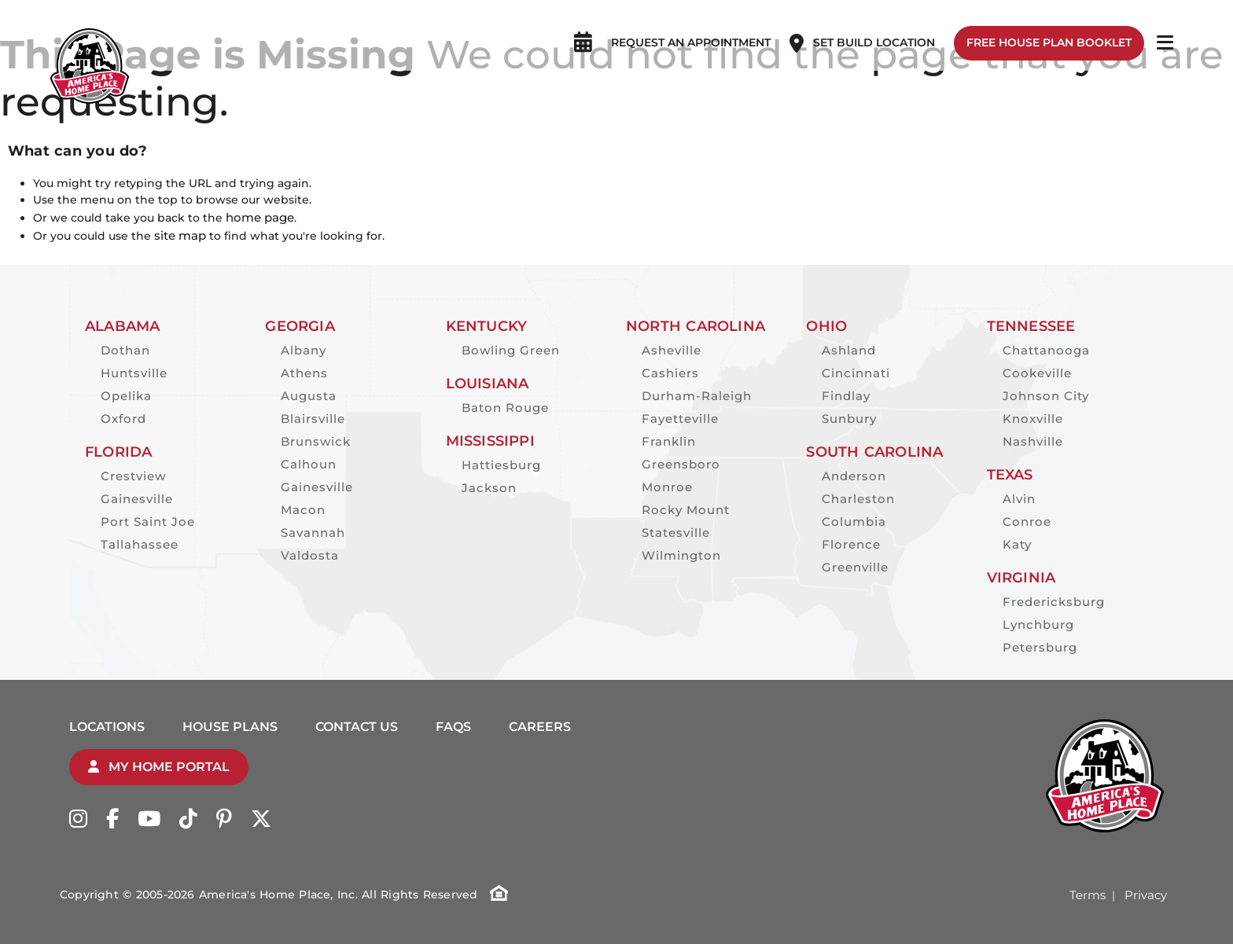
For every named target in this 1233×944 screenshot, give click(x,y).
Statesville (676, 532)
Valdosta (310, 555)
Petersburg (1040, 647)
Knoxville (1033, 418)
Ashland (849, 350)
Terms (1087, 894)
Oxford (123, 418)
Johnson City (1046, 395)
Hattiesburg (501, 464)
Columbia (854, 521)
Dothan (125, 350)
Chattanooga (1046, 350)
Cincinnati (856, 372)
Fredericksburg (1054, 601)
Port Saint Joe (148, 521)
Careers (540, 726)
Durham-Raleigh (697, 395)
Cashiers (670, 372)
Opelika (126, 395)
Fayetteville (680, 418)
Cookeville (1037, 372)
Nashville (1033, 441)
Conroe (1027, 521)
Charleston (858, 498)
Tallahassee (140, 544)
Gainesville (137, 498)
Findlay (846, 395)
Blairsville (313, 418)
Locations (107, 726)
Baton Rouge (505, 407)
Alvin (1019, 498)
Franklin (669, 441)
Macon (303, 509)
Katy (1017, 544)
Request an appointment (687, 27)
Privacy (1145, 894)
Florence (851, 544)
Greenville (855, 567)
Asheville (671, 350)
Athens (304, 372)
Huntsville (134, 372)
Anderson (854, 475)
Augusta (309, 395)
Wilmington (681, 555)
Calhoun (309, 464)
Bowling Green (511, 350)
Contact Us (356, 726)
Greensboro (681, 464)
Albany (303, 350)
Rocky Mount (686, 509)
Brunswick (316, 441)
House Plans (230, 726)
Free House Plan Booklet (1045, 27)
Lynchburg (1038, 624)
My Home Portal (159, 766)
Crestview (133, 475)
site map (180, 235)
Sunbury (849, 418)
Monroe (667, 486)
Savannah (313, 532)
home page (260, 217)
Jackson (489, 487)
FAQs (453, 726)
